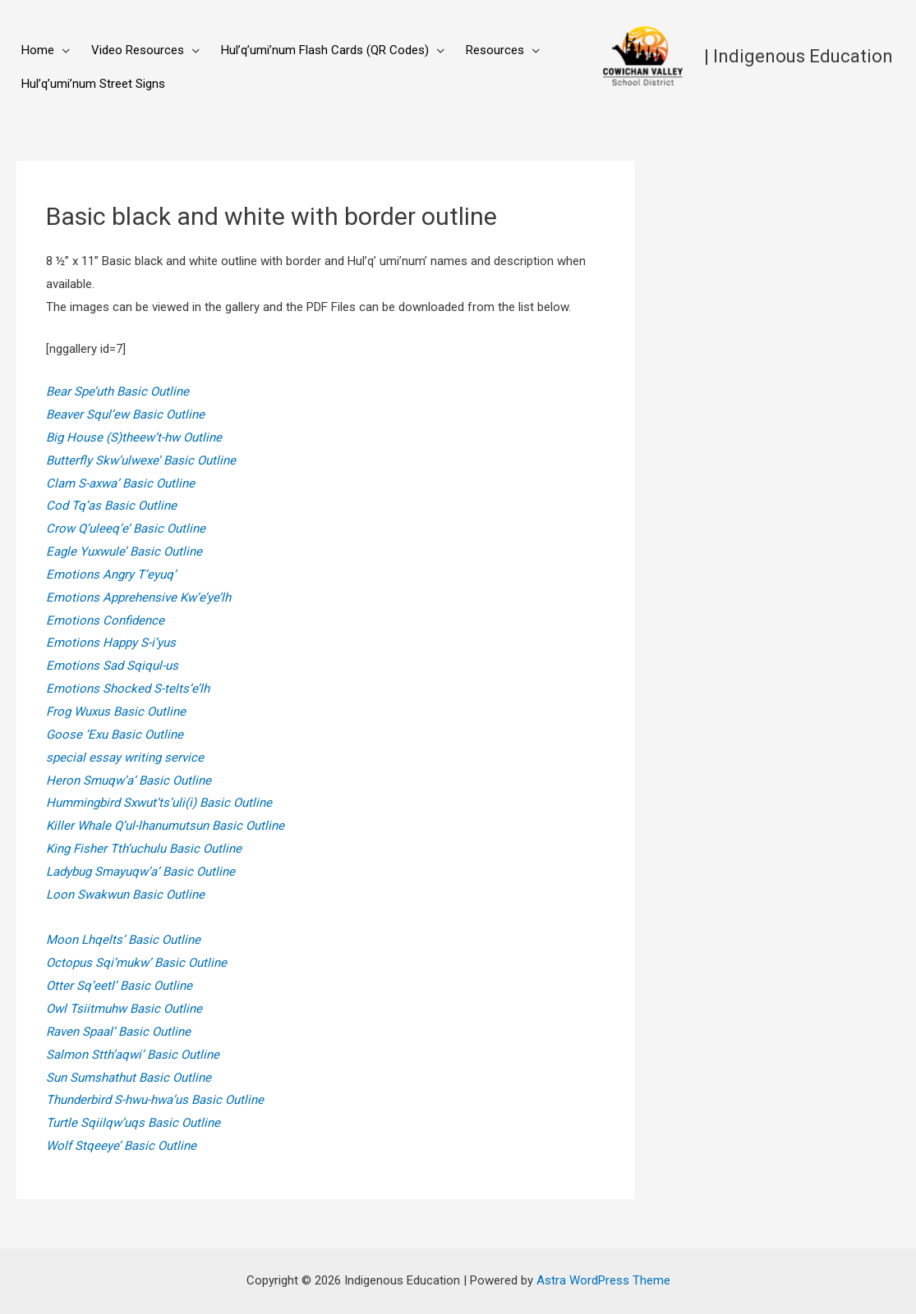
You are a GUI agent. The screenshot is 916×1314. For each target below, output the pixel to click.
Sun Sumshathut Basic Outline (128, 1077)
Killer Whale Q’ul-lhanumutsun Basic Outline (165, 825)
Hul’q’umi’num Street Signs (93, 83)
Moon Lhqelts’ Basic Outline (123, 939)
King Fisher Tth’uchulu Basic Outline (144, 848)
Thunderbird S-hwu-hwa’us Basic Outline (155, 1099)
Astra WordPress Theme (603, 1280)
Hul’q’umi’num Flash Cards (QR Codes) (325, 50)
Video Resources (137, 50)
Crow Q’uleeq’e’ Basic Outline (125, 528)
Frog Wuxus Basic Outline (116, 711)
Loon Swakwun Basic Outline (125, 894)
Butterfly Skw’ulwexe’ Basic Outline (141, 460)
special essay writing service (125, 757)
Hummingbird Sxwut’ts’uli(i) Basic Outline (159, 802)
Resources (495, 50)
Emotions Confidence (105, 620)
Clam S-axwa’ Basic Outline (120, 483)
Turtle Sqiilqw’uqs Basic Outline (133, 1122)
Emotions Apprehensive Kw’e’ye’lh (138, 597)
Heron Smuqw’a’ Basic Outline (128, 780)
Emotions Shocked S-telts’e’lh (127, 688)
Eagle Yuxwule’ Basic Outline (124, 551)
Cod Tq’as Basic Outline (111, 505)
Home (37, 50)
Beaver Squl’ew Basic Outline (125, 414)
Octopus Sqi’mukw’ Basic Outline (136, 962)
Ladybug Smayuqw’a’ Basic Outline (140, 871)
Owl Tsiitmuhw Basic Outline (124, 1008)
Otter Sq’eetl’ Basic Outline (119, 985)
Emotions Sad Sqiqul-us (112, 665)
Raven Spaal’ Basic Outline (118, 1031)
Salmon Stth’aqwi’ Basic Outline (132, 1054)
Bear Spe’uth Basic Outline (117, 391)
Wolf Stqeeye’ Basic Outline (121, 1145)
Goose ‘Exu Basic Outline (114, 734)
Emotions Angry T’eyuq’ (111, 574)
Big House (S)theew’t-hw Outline (134, 437)
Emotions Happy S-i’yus (111, 642)
